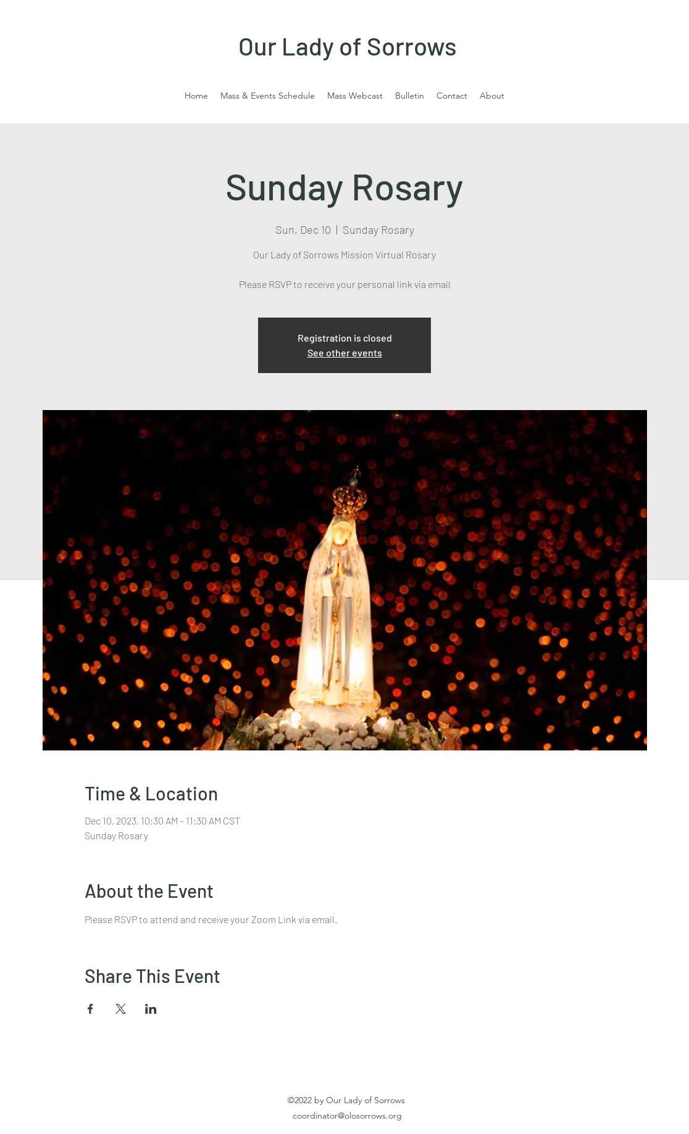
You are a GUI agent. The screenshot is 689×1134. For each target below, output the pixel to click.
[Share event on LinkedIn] (151, 1009)
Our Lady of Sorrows (347, 45)
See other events (344, 352)
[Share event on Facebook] (90, 1009)
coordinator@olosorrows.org (347, 1115)
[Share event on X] (121, 1009)
